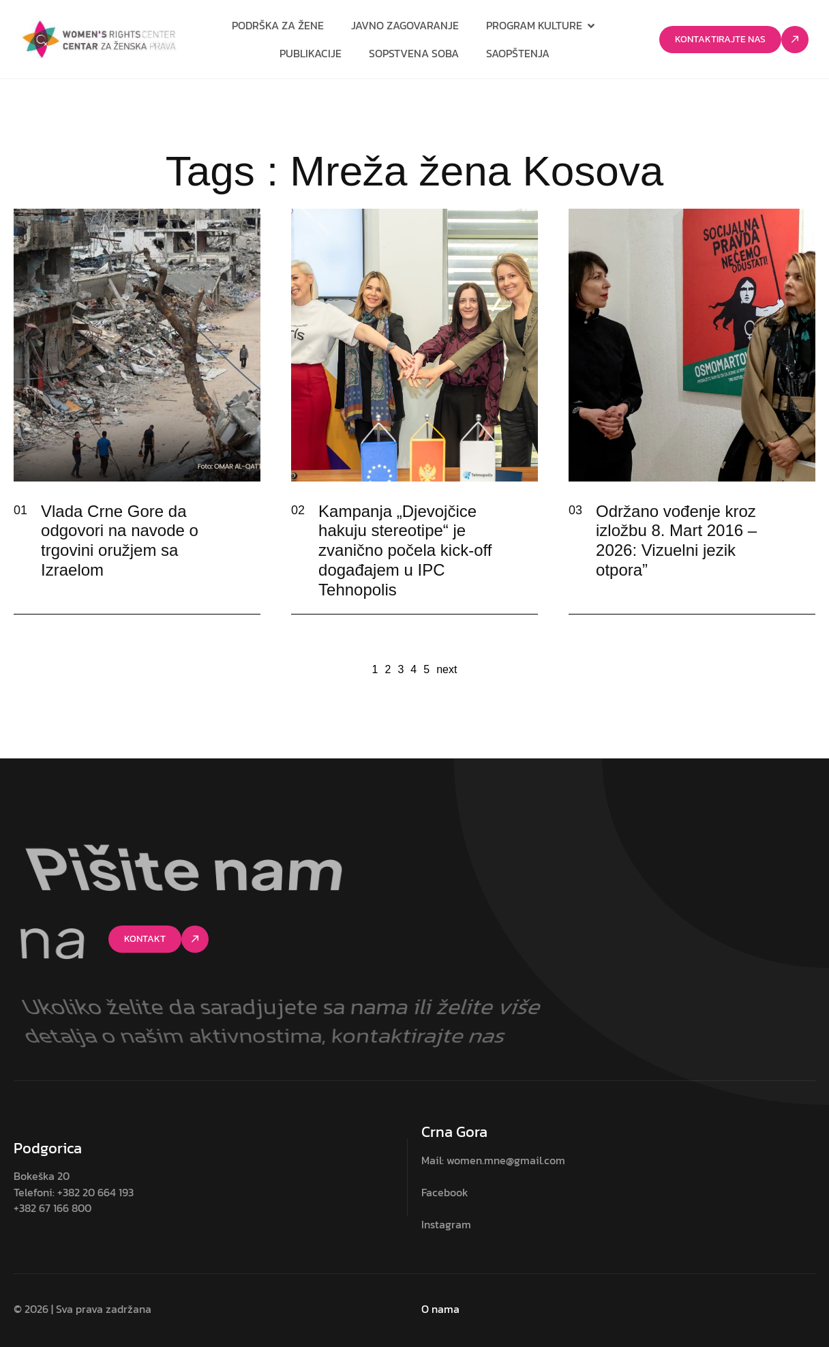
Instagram (446, 1224)
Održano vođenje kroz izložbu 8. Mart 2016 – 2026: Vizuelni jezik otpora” (676, 540)
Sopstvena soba (414, 53)
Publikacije (311, 53)
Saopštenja (517, 53)
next (446, 669)
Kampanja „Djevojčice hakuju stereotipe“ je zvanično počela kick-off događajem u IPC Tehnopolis (405, 550)
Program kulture (541, 25)
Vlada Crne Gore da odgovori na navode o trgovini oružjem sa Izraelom (119, 540)
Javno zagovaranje (405, 25)
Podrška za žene (278, 25)
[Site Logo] (99, 39)
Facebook (444, 1192)
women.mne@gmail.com (506, 1160)
